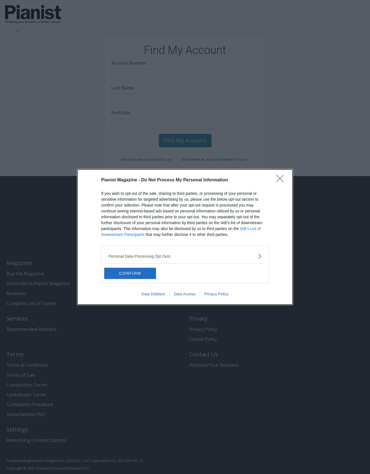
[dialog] (185, 237)
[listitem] (185, 256)
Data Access (185, 294)
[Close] (281, 180)
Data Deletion (153, 294)
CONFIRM (131, 273)
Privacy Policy (216, 294)
